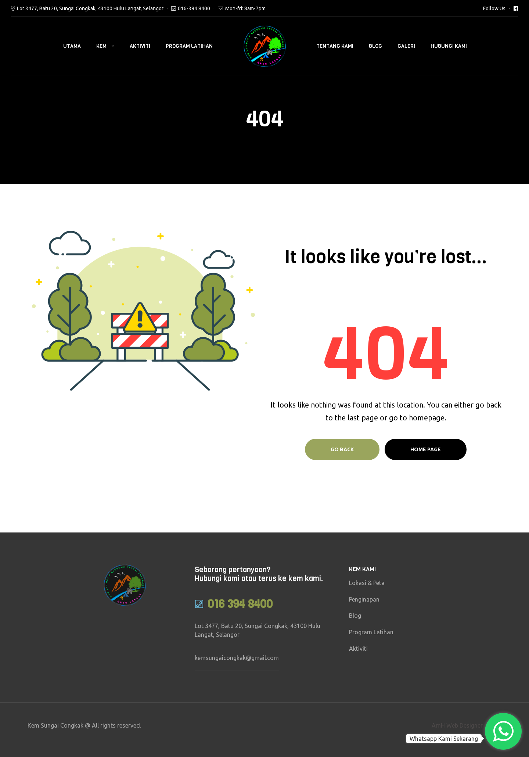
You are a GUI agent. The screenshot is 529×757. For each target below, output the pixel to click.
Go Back (342, 449)
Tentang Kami (334, 46)
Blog (375, 46)
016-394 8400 (194, 8)
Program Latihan (189, 46)
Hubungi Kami (449, 46)
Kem (101, 46)
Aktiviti (140, 46)
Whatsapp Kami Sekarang (444, 738)
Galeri (406, 46)
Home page (425, 449)
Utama (72, 46)
